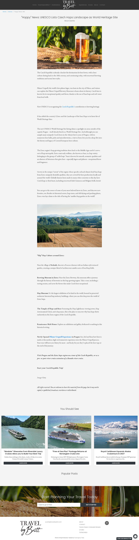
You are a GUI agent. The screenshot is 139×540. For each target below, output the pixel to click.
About (96, 5)
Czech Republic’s (68, 106)
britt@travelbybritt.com (54, 522)
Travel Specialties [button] (43, 5)
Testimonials (83, 532)
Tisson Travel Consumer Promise (90, 527)
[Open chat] (135, 536)
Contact (102, 5)
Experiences (83, 5)
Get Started (91, 505)
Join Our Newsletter (124, 538)
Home (35, 5)
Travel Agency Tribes (79, 537)
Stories (90, 5)
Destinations (56, 5)
